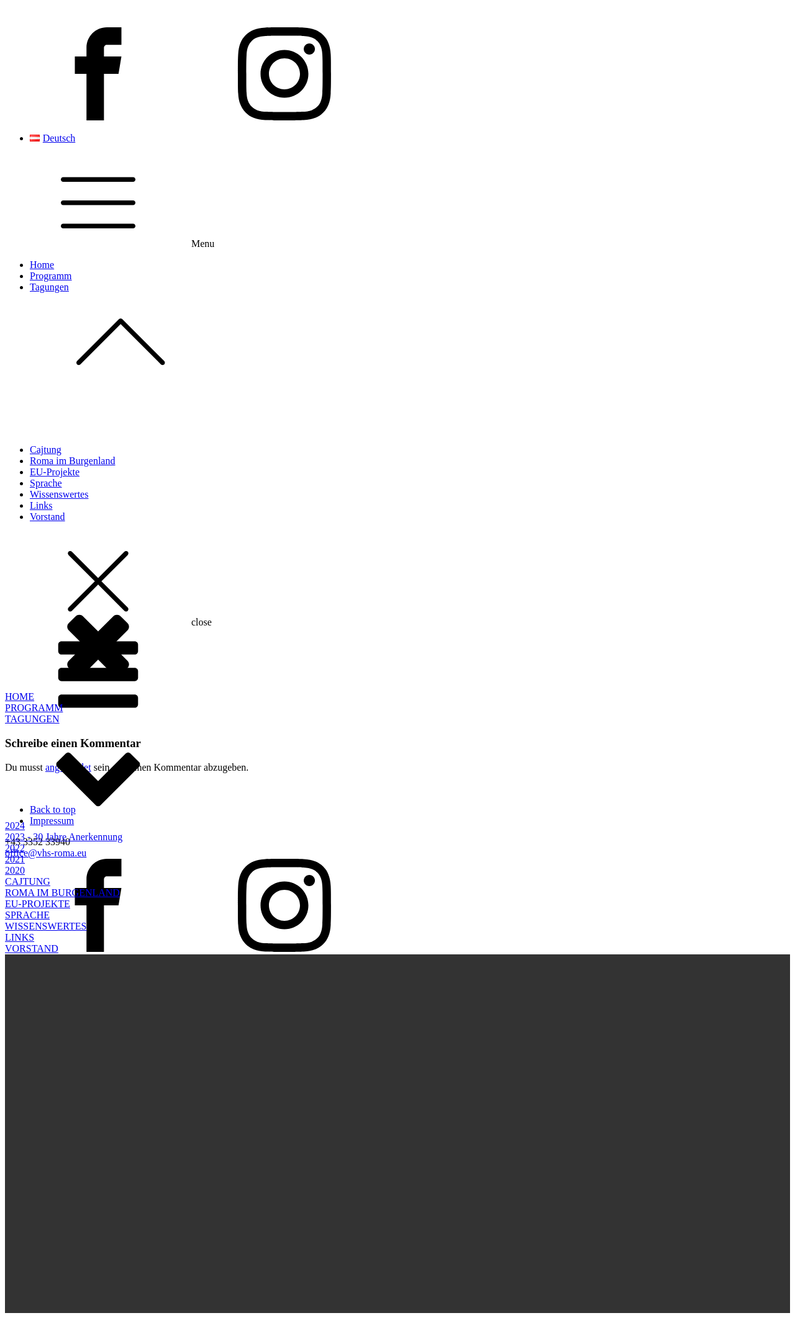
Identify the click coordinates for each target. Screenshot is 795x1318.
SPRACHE (27, 915)
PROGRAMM (34, 707)
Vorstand (47, 516)
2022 (15, 848)
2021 (15, 859)
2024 (15, 825)
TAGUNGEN (32, 719)
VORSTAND (31, 948)
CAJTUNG (27, 881)
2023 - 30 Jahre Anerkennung (63, 837)
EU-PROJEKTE (37, 904)
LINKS (19, 937)
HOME (19, 696)
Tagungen (410, 335)
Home (42, 264)
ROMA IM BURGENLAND (62, 892)
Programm (51, 276)
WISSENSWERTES (45, 926)
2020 (15, 870)
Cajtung (45, 449)
